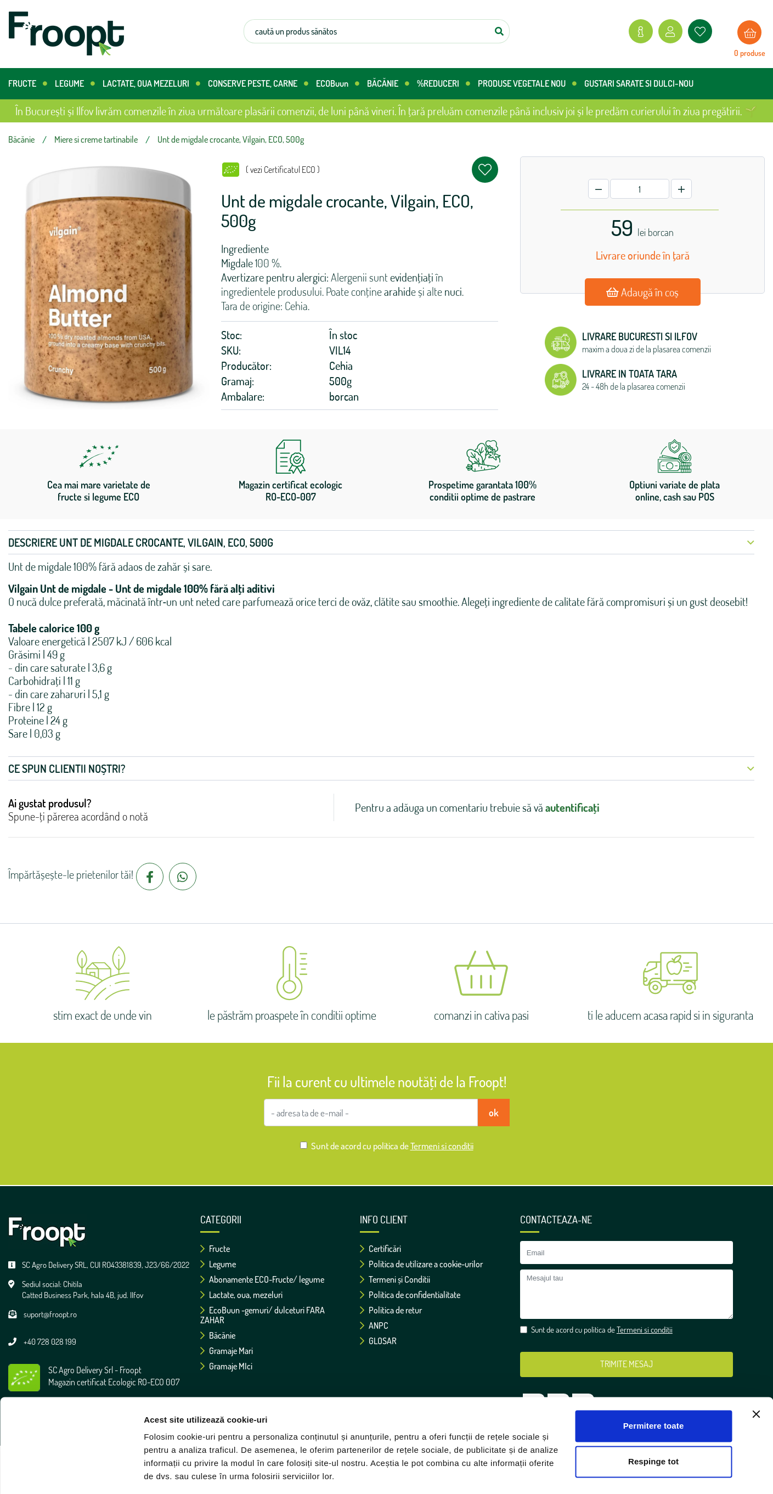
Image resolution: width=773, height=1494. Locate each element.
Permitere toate (653, 1391)
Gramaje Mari (226, 1350)
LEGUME (75, 84)
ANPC (374, 1325)
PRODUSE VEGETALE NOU (527, 84)
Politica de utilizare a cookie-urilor (421, 1264)
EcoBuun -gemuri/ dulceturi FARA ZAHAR (262, 1315)
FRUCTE (27, 84)
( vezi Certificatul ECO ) (283, 169)
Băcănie (217, 1335)
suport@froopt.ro (50, 1314)
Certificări (380, 1248)
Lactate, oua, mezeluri (241, 1294)
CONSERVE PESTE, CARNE (258, 84)
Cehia (341, 365)
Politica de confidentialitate (410, 1294)
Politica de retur (391, 1310)
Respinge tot (653, 1427)
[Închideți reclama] (756, 1380)
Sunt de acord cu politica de (392, 1146)
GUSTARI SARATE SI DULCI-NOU (638, 83)
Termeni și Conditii (395, 1279)
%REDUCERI (443, 84)
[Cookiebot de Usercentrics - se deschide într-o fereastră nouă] (71, 1472)
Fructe (215, 1248)
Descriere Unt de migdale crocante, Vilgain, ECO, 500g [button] (381, 542)
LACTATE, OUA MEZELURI (151, 84)
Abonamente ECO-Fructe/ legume (262, 1279)
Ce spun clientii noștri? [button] (381, 768)
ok (494, 1113)
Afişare (158, 1472)
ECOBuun (337, 84)
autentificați (572, 807)
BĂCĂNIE (388, 84)
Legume (218, 1264)
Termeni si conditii (441, 1146)
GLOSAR (378, 1340)
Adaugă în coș (642, 292)
